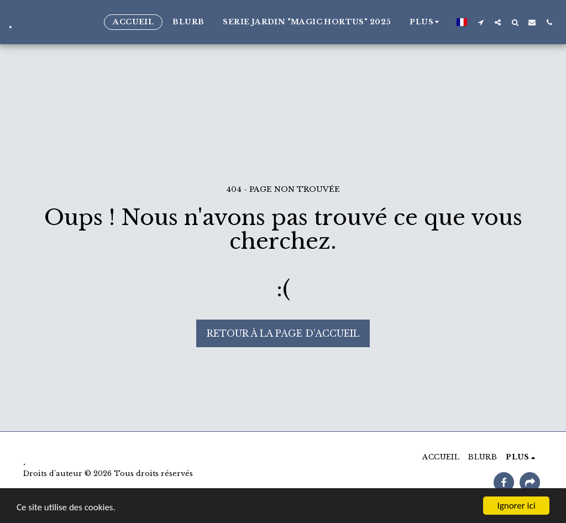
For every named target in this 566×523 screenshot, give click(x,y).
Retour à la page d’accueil (283, 333)
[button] (481, 22)
